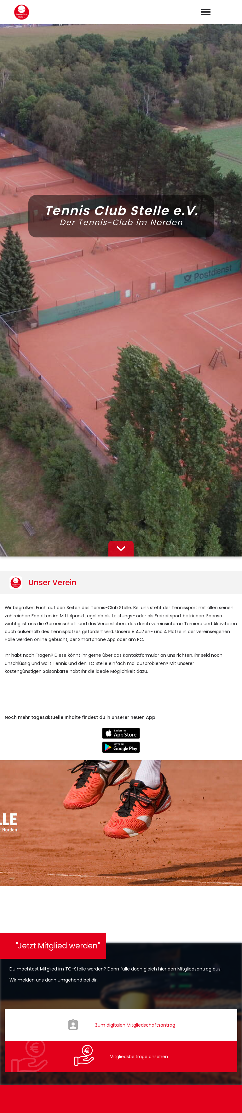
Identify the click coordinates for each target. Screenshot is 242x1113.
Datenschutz (223, 1101)
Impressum (187, 1101)
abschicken (121, 895)
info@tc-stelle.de (126, 1039)
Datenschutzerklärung (130, 878)
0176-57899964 (124, 1030)
